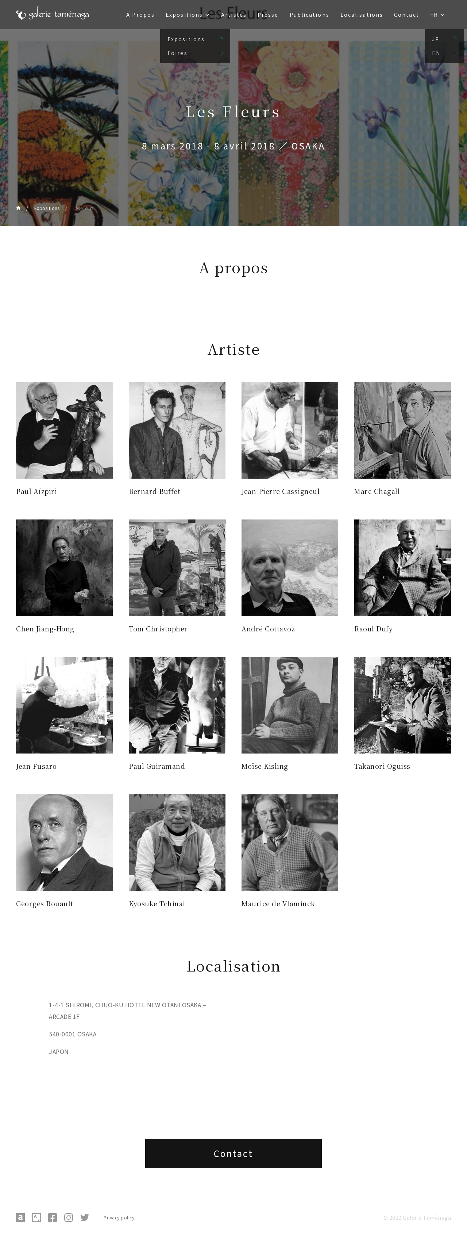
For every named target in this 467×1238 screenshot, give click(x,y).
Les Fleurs (83, 208)
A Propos (140, 14)
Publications (309, 14)
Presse (268, 14)
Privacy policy (119, 1217)
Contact (406, 14)
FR (434, 14)
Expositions (184, 14)
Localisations (361, 14)
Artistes (234, 14)
